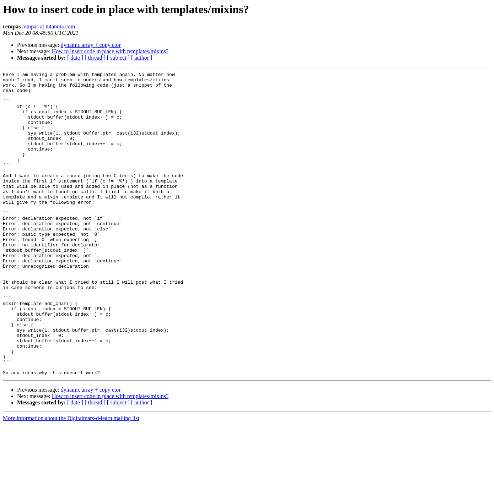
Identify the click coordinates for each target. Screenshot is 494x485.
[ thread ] (95, 58)
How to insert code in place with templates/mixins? (110, 51)
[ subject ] (118, 58)
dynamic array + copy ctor (91, 45)
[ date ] (75, 58)
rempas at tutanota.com (48, 26)
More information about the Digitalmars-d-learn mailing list (71, 479)
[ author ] (141, 58)
